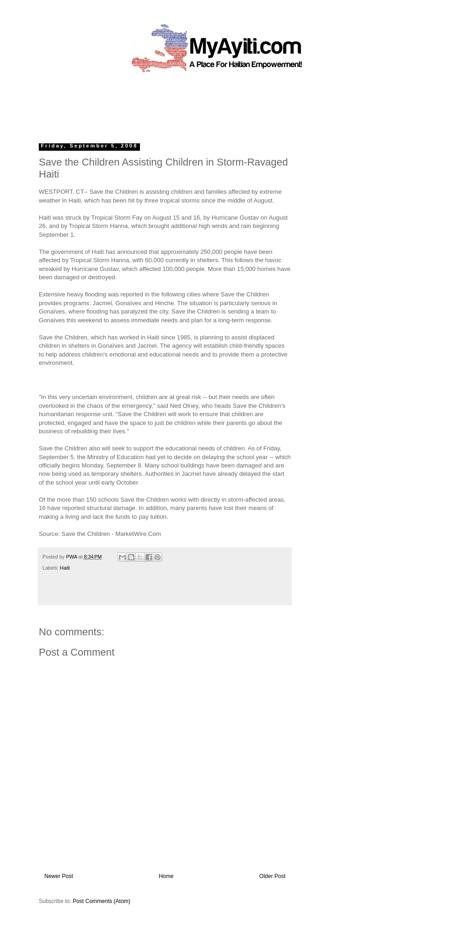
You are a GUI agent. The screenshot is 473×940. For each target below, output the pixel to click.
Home (166, 876)
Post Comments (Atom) (101, 901)
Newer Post (58, 876)
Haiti (65, 568)
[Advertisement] (215, 104)
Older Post (272, 876)
